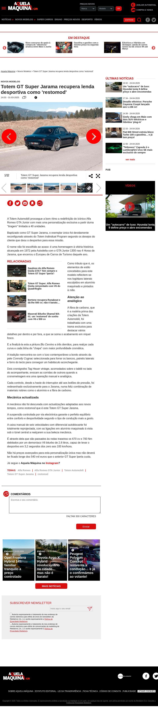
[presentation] (68, 619)
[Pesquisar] (139, 20)
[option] (30, 47)
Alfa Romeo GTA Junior (47, 470)
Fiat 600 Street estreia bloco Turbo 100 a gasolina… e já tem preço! (138, 135)
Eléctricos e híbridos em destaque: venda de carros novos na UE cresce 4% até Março (135, 46)
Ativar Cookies (146, 691)
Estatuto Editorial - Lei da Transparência (58, 691)
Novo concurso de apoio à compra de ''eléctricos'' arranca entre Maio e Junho (38, 45)
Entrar (129, 20)
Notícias (8, 19)
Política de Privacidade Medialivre (78, 703)
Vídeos (98, 19)
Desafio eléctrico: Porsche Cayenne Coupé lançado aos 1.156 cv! (137, 104)
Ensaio (58, 19)
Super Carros (45, 19)
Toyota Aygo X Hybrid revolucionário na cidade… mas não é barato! (48, 567)
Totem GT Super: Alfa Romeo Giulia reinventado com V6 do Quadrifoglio (44, 286)
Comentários (21, 494)
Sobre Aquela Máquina (20, 691)
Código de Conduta (110, 691)
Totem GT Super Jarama (20, 474)
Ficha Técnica (90, 691)
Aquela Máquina (8, 71)
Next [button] (153, 48)
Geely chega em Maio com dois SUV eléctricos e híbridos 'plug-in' (137, 119)
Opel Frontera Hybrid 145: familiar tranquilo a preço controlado (15, 567)
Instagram (52, 463)
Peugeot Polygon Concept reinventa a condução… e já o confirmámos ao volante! (82, 565)
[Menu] (4, 8)
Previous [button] (4, 48)
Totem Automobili (73, 470)
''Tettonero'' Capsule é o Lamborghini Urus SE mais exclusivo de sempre (137, 150)
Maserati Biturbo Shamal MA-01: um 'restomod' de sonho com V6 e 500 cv (44, 316)
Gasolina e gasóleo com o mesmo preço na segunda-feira (86, 45)
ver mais (130, 159)
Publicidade (129, 691)
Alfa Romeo (24, 470)
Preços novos (72, 19)
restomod (43, 474)
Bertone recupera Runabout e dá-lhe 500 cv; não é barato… (44, 301)
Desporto (87, 19)
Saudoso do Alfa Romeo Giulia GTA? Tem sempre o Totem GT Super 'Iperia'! (42, 271)
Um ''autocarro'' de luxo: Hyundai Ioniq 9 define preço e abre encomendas (137, 89)
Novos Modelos (25, 19)
